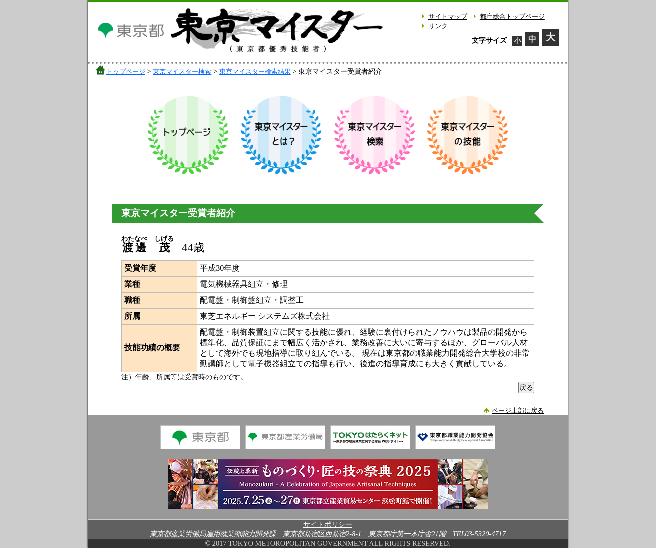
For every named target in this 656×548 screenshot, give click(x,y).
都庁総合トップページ (512, 17)
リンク (438, 26)
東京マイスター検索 (182, 72)
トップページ (126, 72)
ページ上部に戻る (518, 411)
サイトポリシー (328, 524)
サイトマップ (448, 17)
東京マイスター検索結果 (255, 72)
